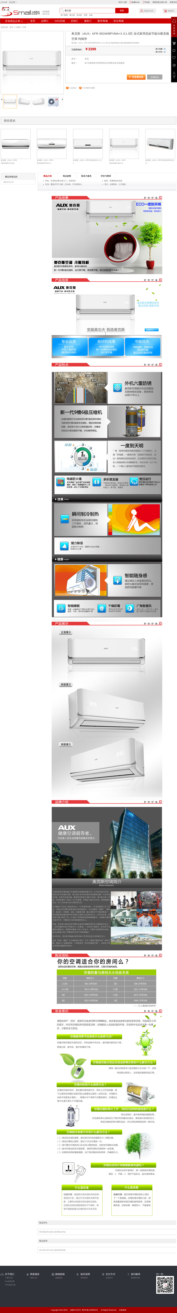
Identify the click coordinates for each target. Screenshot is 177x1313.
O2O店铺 (60, 21)
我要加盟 (156, 2)
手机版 (147, 2)
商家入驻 (33, 1278)
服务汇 (88, 21)
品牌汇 (45, 21)
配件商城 (103, 21)
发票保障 (84, 1278)
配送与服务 (86, 176)
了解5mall (9, 1278)
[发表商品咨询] (59, 1250)
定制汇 (74, 21)
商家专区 (173, 2)
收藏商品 (155, 77)
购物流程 (58, 1278)
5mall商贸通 (9, 1281)
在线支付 (109, 1278)
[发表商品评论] (59, 1232)
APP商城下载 (10, 1285)
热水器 (79, 15)
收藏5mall (136, 2)
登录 (120, 2)
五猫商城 (122, 1310)
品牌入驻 (163, 2)
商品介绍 (47, 176)
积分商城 (119, 21)
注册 (125, 2)
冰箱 (90, 15)
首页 (32, 21)
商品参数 (67, 176)
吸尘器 (72, 15)
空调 (85, 15)
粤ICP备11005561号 (90, 1310)
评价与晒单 (106, 176)
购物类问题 (135, 1278)
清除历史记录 (8, 182)
